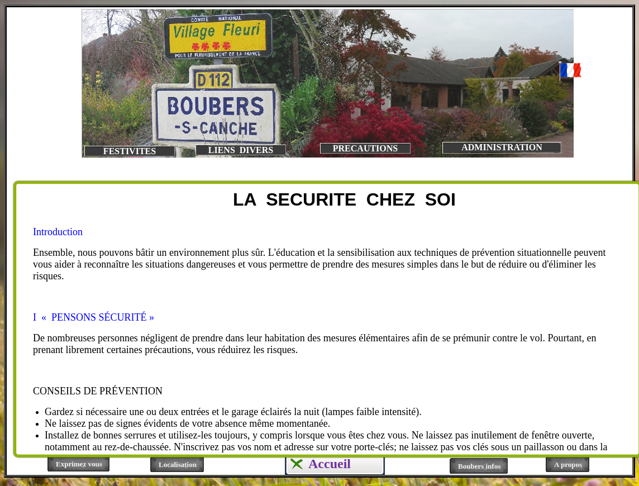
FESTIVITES (129, 151)
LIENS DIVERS (240, 150)
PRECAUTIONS (365, 148)
